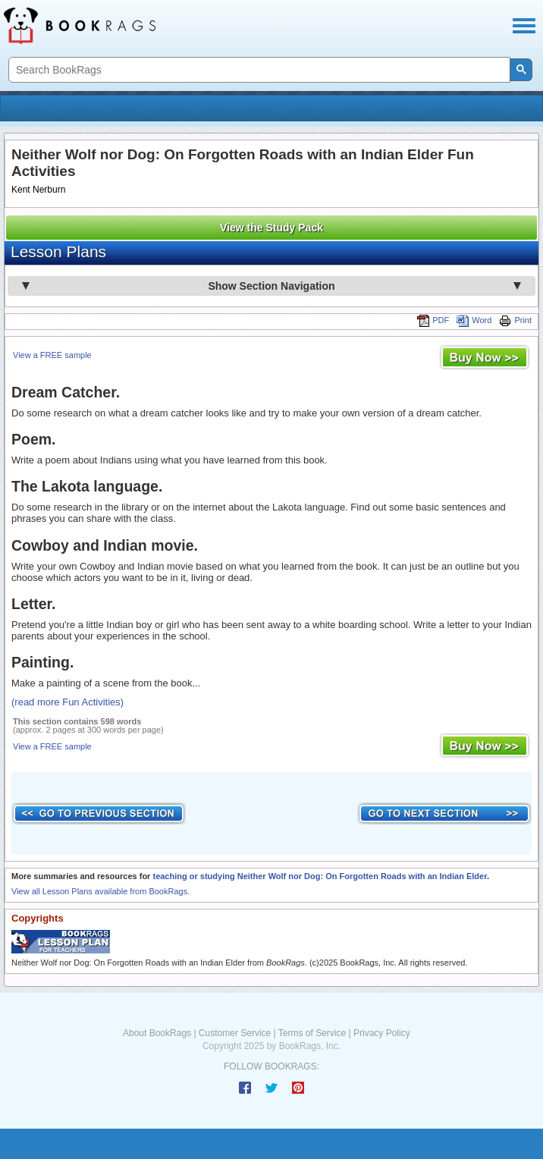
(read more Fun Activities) (67, 702)
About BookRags (157, 1033)
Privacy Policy (381, 1033)
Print (515, 320)
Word (474, 320)
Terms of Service (312, 1033)
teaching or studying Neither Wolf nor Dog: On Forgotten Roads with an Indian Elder (319, 876)
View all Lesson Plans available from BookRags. (100, 891)
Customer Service (235, 1033)
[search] (258, 70)
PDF (433, 320)
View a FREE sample (52, 355)
